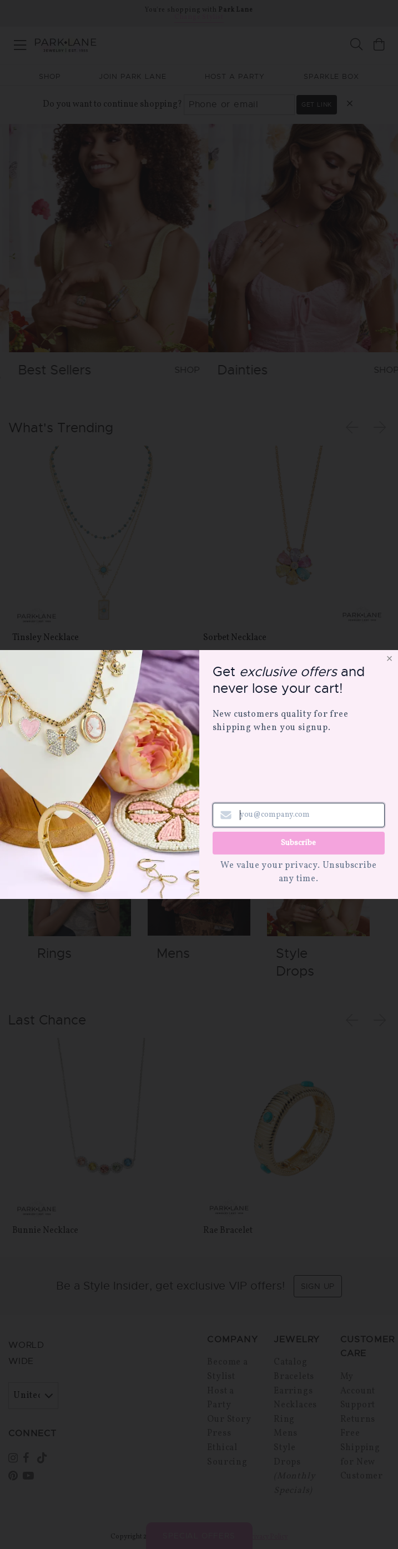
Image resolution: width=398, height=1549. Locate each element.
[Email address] (299, 815)
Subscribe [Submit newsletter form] (298, 843)
